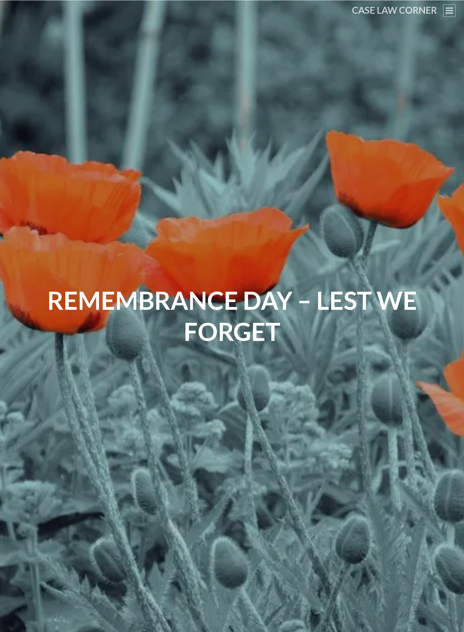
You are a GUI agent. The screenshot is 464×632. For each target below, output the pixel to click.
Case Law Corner (394, 10)
